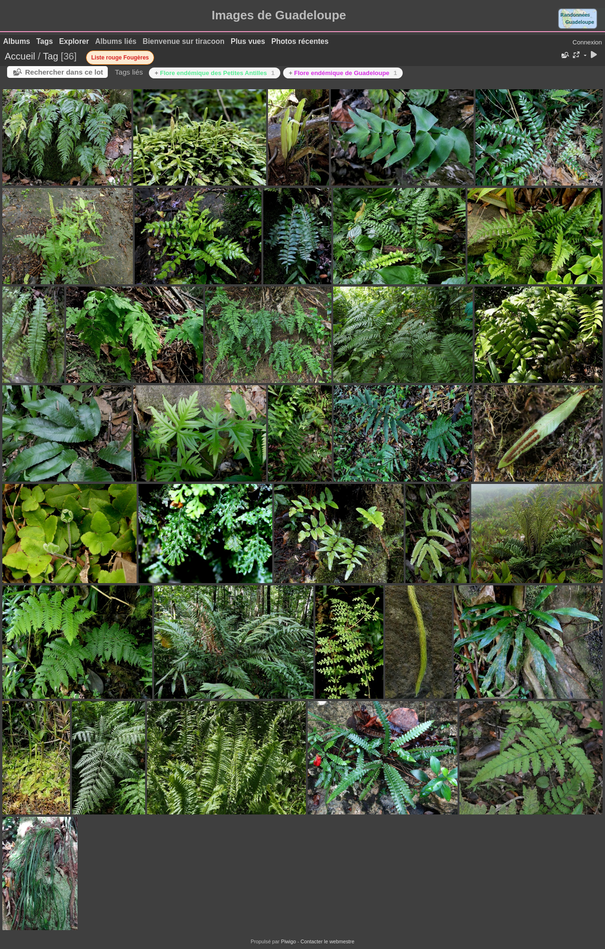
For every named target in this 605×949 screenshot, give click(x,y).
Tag (50, 56)
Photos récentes (299, 41)
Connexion (587, 42)
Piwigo (288, 941)
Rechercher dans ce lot (64, 72)
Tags (44, 41)
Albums (16, 41)
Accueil (20, 56)
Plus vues (248, 41)
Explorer (74, 41)
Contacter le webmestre (327, 941)
